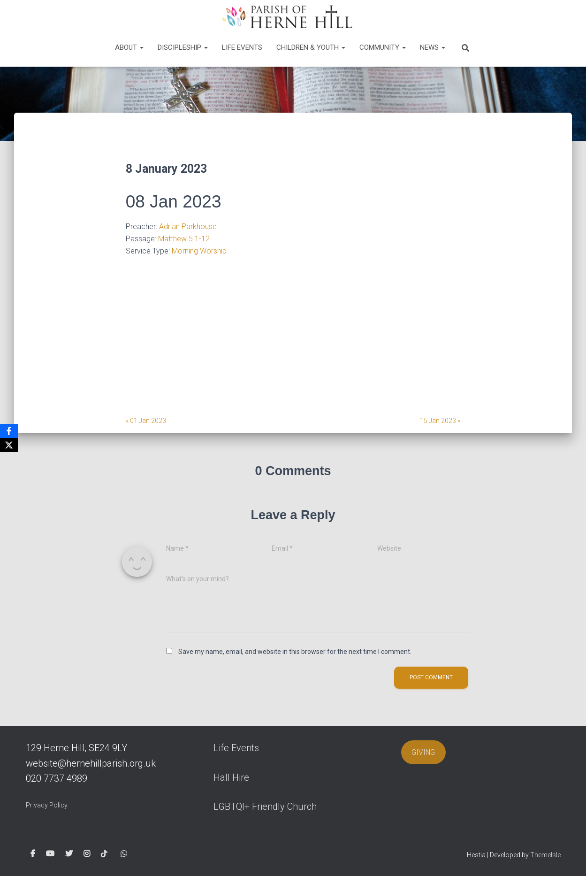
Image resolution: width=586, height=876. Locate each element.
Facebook (33, 854)
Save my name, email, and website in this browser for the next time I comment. (294, 651)
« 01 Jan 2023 (146, 420)
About (129, 47)
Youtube (50, 854)
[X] (9, 445)
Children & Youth (310, 47)
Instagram (87, 854)
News (432, 47)
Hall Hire (231, 777)
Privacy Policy (47, 805)
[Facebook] (9, 431)
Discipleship (183, 47)
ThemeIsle (545, 855)
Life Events (242, 47)
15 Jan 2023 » (440, 420)
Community (382, 47)
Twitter (69, 854)
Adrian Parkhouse (188, 226)
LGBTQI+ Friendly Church (265, 806)
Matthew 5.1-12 (184, 238)
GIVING (423, 752)
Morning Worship (199, 250)
